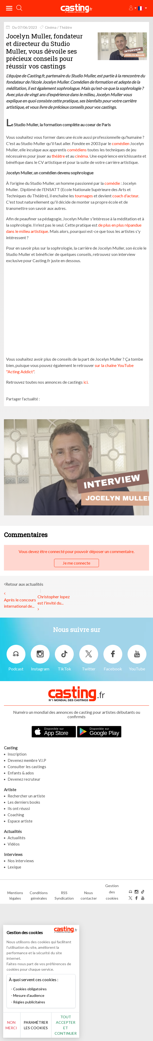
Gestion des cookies (112, 891)
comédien (120, 143)
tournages (84, 195)
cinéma (81, 155)
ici (85, 381)
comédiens (77, 149)
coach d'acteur (125, 195)
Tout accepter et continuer (67, 1025)
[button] (132, 8)
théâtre (58, 155)
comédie (112, 183)
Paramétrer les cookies (37, 1025)
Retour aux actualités (24, 584)
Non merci (13, 1025)
